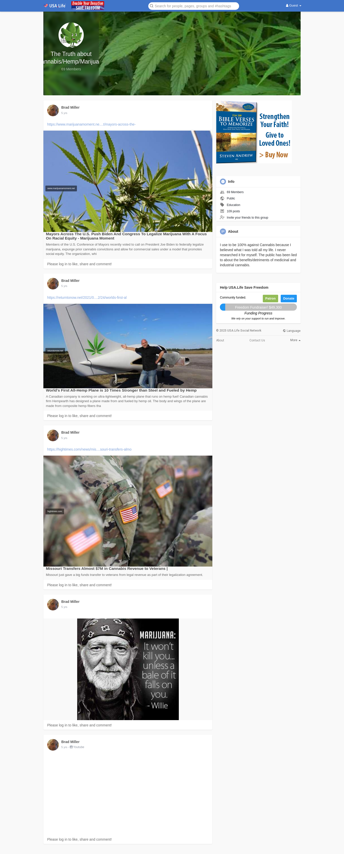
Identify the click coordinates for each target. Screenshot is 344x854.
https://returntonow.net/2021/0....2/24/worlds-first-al (87, 298)
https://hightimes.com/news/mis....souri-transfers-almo (89, 449)
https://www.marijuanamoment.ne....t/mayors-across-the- (91, 124)
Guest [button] (293, 5)
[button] (194, 6)
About (220, 340)
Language (292, 330)
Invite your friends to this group (247, 217)
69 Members (235, 192)
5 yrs (64, 112)
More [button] (295, 340)
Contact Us (257, 340)
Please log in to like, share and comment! (79, 264)
